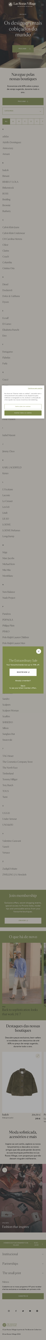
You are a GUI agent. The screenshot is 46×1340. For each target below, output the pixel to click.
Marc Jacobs (8, 558)
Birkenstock (8, 187)
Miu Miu (6, 570)
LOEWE (6, 524)
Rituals (5, 676)
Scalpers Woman (10, 710)
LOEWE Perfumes (11, 530)
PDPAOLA (7, 619)
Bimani (5, 176)
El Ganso (6, 323)
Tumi (4, 797)
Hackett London (10, 401)
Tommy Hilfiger (9, 779)
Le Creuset (7, 501)
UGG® (6, 813)
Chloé (5, 244)
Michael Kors (8, 564)
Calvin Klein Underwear (13, 233)
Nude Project (8, 597)
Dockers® (7, 290)
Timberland (8, 773)
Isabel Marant (8, 435)
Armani (6, 154)
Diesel (5, 284)
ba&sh (5, 170)
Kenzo (5, 473)
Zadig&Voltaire (9, 868)
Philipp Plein (8, 625)
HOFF (5, 413)
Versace (6, 852)
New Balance (8, 591)
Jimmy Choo (8, 451)
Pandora (6, 613)
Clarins (5, 250)
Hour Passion (8, 419)
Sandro (5, 698)
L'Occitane (7, 489)
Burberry (6, 211)
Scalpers (6, 704)
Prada (5, 654)
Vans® (5, 846)
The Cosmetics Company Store (17, 761)
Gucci (5, 379)
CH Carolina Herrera (12, 239)
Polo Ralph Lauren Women (15, 649)
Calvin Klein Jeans (10, 227)
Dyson (5, 302)
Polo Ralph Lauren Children (15, 637)
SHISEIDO (7, 722)
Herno (5, 407)
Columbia (7, 262)
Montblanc (7, 575)
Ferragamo (7, 351)
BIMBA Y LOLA (10, 181)
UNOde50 (7, 824)
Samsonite (7, 693)
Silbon (5, 728)
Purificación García (11, 660)
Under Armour (9, 818)
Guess (5, 385)
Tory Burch (7, 785)
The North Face (10, 767)
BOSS (5, 193)
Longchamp (8, 536)
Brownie (6, 205)
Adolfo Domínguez (11, 142)
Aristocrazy (7, 148)
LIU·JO (5, 518)
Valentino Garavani (11, 840)
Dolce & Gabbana (11, 296)
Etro (4, 335)
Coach (5, 256)
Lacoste (6, 495)
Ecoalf (5, 318)
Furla (4, 363)
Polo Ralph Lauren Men (13, 643)
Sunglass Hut (8, 734)
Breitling (6, 199)
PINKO (6, 631)
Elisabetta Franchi (10, 329)
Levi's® (6, 507)
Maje (4, 552)
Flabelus (6, 357)
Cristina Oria (8, 268)
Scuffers (6, 716)
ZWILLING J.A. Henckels (14, 874)
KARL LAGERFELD (12, 467)
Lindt (4, 512)
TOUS (5, 791)
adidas (5, 136)
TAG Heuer (7, 756)
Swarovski (7, 739)
